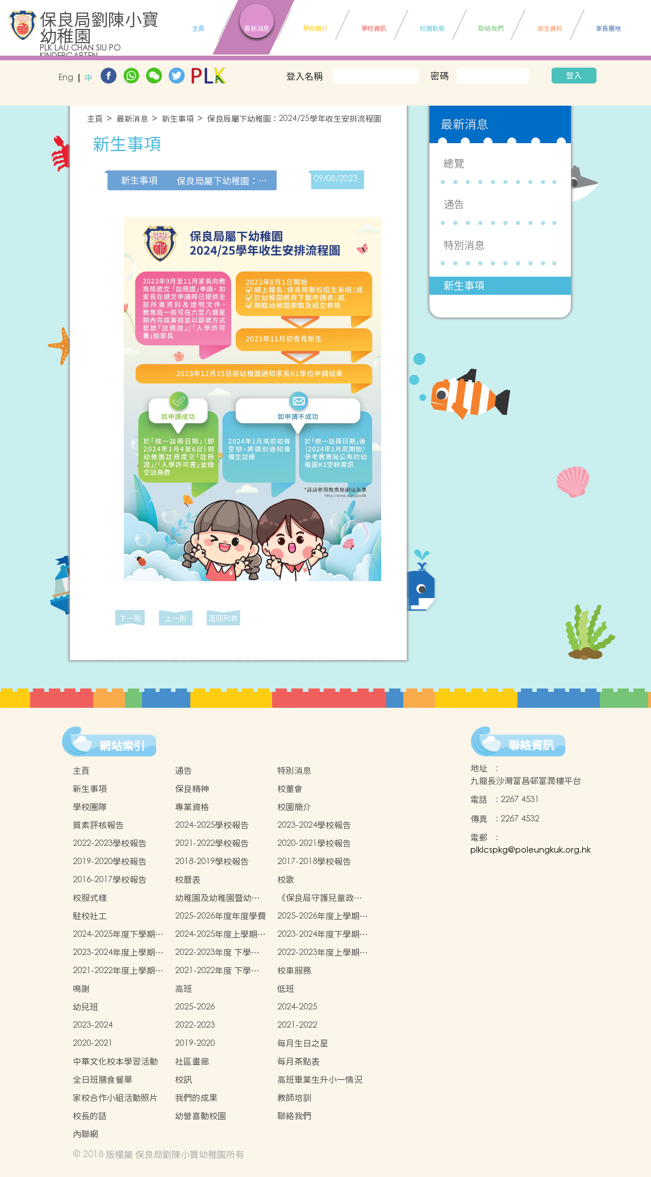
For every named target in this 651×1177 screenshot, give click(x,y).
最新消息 (132, 119)
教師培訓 (294, 1098)
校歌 (285, 880)
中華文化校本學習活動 (115, 1061)
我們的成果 (196, 1098)
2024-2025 (297, 1007)
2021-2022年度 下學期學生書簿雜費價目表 (217, 971)
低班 (285, 989)
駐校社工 (90, 916)
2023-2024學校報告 (314, 825)
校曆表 (188, 880)
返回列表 (223, 618)
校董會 (290, 789)
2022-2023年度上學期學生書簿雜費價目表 (322, 952)
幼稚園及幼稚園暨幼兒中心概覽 (217, 898)
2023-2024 (92, 1025)
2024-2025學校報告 (212, 825)
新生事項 (178, 119)
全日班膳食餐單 (102, 1080)
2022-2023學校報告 (110, 843)
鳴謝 (81, 989)
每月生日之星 (302, 1043)
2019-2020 (195, 1043)
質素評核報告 (98, 825)
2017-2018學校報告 (314, 861)
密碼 (440, 75)
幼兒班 (85, 1007)
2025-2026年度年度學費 (220, 916)
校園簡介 (294, 807)
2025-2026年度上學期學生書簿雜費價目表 (322, 916)
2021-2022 (297, 1025)
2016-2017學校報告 (110, 880)
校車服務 (294, 970)
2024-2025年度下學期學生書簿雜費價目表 (118, 934)
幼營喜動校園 (200, 1116)
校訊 (183, 1080)
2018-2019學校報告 (212, 861)
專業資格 (192, 807)
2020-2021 (92, 1043)
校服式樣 (90, 898)
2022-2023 (195, 1025)
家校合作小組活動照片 (115, 1098)
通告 (454, 204)
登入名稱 (304, 76)
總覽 (454, 163)
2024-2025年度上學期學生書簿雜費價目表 (220, 934)
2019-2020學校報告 (110, 861)
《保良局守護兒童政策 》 (319, 898)
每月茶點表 (298, 1061)
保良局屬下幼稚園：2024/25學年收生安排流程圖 (294, 119)
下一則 (130, 618)
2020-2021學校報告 (314, 843)
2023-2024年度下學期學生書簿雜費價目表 (322, 934)
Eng (66, 78)
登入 (574, 75)
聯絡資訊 (531, 745)
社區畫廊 (192, 1061)
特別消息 (464, 245)
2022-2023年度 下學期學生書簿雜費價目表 (217, 952)
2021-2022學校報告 (212, 843)
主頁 (95, 119)
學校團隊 (90, 807)
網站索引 (122, 746)
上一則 (176, 618)
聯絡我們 (294, 1116)
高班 (183, 989)
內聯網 (85, 1134)
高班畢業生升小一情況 (319, 1080)
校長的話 (90, 1116)
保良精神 (192, 789)
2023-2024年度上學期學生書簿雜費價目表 (118, 952)
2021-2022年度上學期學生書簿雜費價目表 (118, 971)
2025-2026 (195, 1007)
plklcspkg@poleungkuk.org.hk (530, 850)
